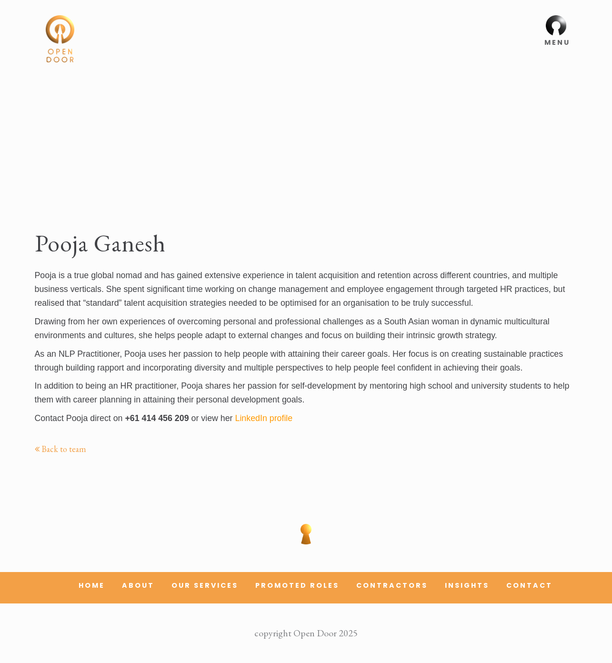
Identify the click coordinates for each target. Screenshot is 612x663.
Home (92, 585)
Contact (529, 585)
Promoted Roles (297, 585)
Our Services (204, 585)
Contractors (392, 585)
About (138, 585)
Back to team (60, 448)
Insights (467, 585)
